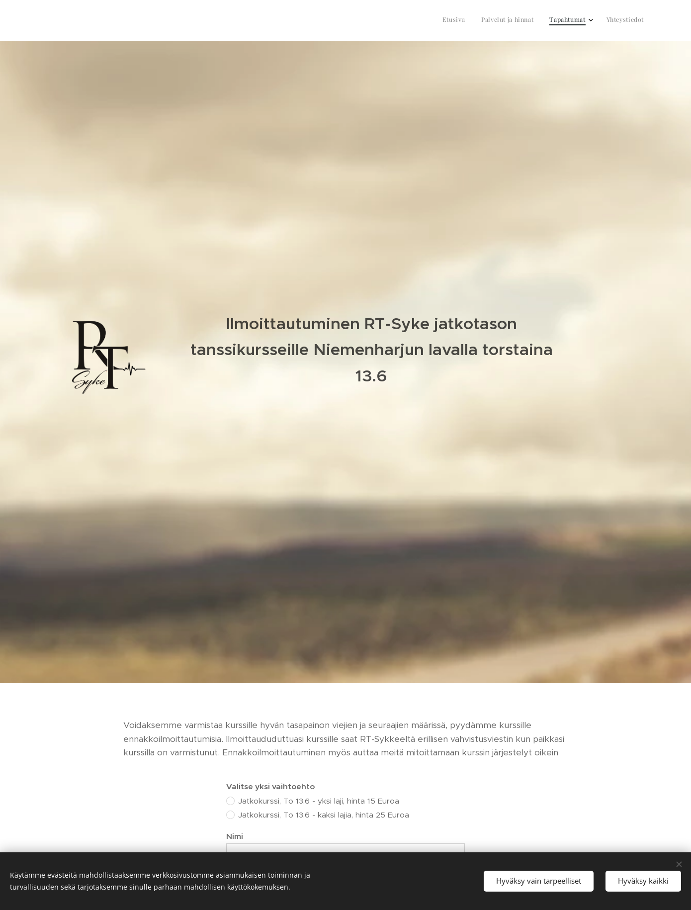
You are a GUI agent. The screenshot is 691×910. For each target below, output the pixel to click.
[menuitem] (594, 20)
